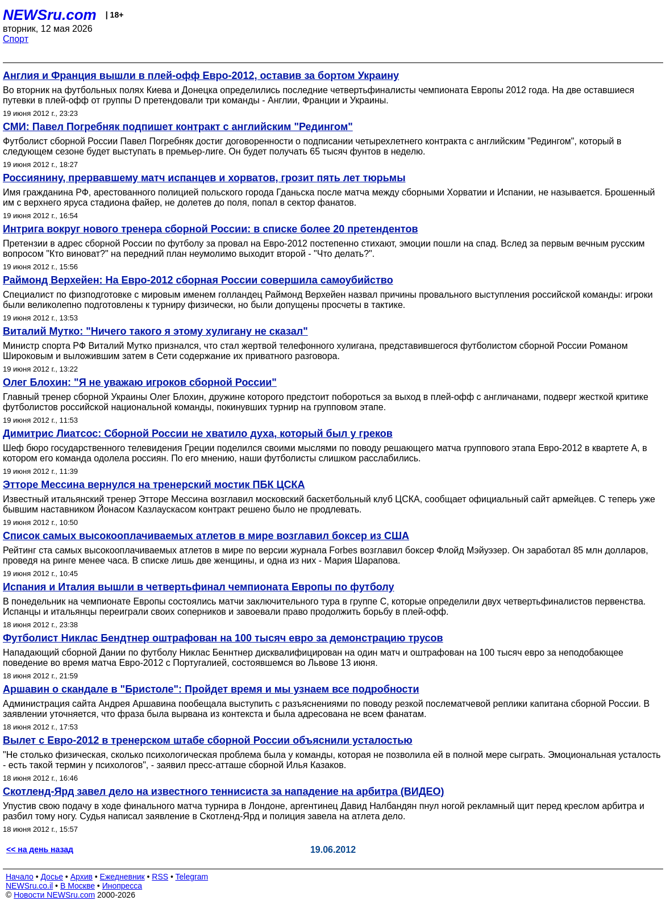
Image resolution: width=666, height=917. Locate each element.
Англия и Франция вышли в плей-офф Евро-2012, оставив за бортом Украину (201, 75)
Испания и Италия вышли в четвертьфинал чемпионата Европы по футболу (198, 587)
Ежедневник (122, 876)
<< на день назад (39, 849)
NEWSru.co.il (29, 885)
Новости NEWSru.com (54, 894)
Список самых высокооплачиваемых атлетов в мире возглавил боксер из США (206, 535)
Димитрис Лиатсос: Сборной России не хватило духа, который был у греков (198, 433)
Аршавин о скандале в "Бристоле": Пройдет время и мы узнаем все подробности (211, 689)
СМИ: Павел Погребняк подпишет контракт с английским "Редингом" (178, 126)
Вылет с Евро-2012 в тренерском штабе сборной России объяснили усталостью (208, 740)
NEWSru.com (50, 14)
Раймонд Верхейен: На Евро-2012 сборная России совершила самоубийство (198, 280)
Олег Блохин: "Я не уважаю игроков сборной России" (140, 382)
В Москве (77, 885)
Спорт (15, 39)
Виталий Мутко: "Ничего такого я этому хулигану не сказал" (155, 331)
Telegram (192, 876)
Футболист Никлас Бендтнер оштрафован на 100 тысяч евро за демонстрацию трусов (223, 638)
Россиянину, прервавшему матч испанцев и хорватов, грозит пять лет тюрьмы (204, 178)
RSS (160, 876)
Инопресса (122, 885)
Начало (20, 876)
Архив (81, 876)
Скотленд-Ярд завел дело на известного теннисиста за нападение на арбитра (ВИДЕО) (223, 791)
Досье (51, 876)
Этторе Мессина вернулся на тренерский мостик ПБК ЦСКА (154, 484)
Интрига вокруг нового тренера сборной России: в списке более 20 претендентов (210, 229)
